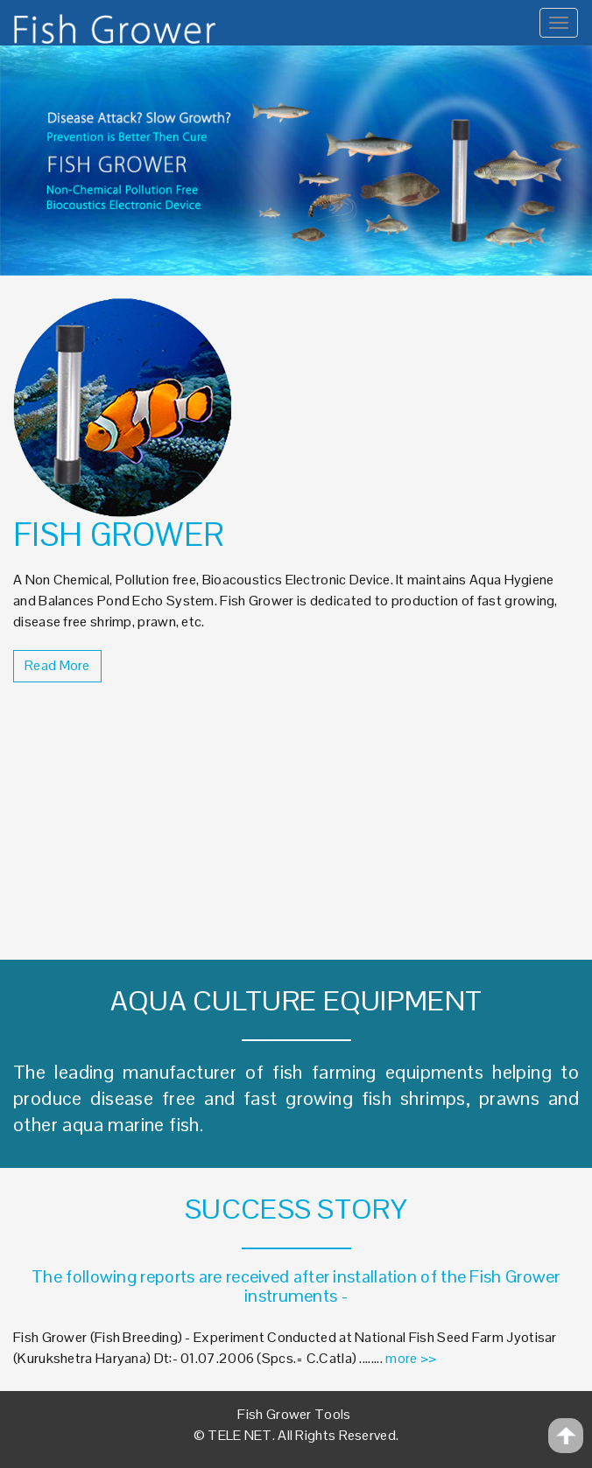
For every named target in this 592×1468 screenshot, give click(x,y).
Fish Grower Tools (293, 1414)
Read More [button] (57, 665)
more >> (410, 1358)
